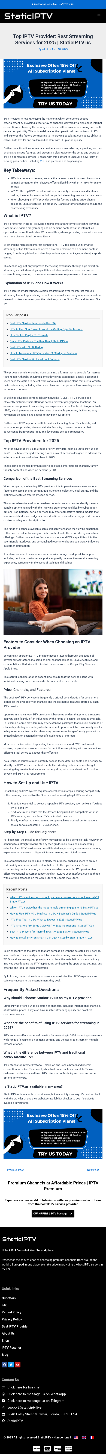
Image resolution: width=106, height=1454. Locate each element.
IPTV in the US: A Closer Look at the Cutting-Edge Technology (46, 329)
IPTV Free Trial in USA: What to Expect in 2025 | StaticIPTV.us (46, 919)
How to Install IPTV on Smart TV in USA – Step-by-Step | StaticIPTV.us (51, 937)
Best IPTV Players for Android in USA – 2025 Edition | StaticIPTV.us (49, 931)
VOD (42, 161)
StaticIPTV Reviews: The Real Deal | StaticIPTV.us (39, 341)
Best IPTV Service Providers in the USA (33, 323)
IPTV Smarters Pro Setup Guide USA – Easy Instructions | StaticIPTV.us (52, 925)
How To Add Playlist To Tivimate (29, 335)
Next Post (94, 1170)
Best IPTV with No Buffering (26, 347)
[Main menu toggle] (98, 15)
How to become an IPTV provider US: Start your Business (43, 353)
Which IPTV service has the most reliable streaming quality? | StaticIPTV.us (54, 907)
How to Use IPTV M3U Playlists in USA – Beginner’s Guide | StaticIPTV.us (53, 913)
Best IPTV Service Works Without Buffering (35, 359)
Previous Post (14, 1170)
